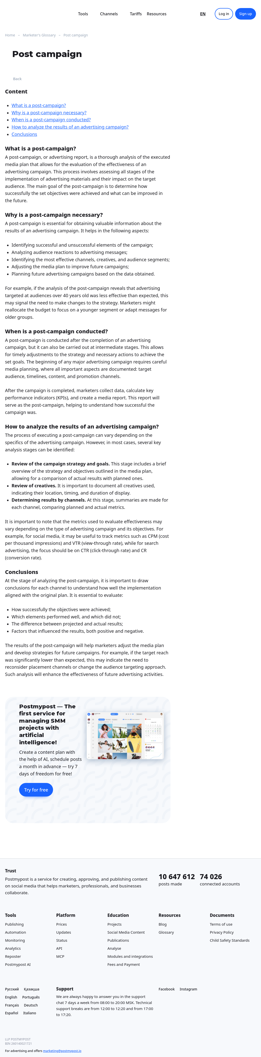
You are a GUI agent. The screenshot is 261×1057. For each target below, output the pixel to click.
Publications (118, 940)
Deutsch (31, 1005)
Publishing (14, 924)
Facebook (167, 989)
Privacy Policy (222, 932)
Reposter (13, 956)
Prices (61, 924)
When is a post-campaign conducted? (51, 120)
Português (30, 997)
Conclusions (24, 134)
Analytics (13, 948)
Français (12, 1005)
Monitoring (15, 940)
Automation (15, 932)
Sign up (245, 13)
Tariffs (136, 14)
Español (11, 1013)
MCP (60, 956)
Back (13, 79)
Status (61, 940)
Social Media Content (126, 932)
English (11, 997)
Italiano (29, 1013)
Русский (12, 989)
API (59, 948)
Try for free (36, 789)
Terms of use (221, 924)
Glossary (166, 932)
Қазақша (31, 989)
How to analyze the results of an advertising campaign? (70, 127)
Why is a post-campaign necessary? (49, 112)
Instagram (188, 989)
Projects (114, 924)
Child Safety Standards (229, 940)
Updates (63, 932)
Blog (163, 924)
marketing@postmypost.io (62, 1051)
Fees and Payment (123, 964)
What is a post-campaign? (39, 105)
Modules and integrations (130, 956)
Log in (224, 13)
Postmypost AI (18, 964)
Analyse (114, 948)
